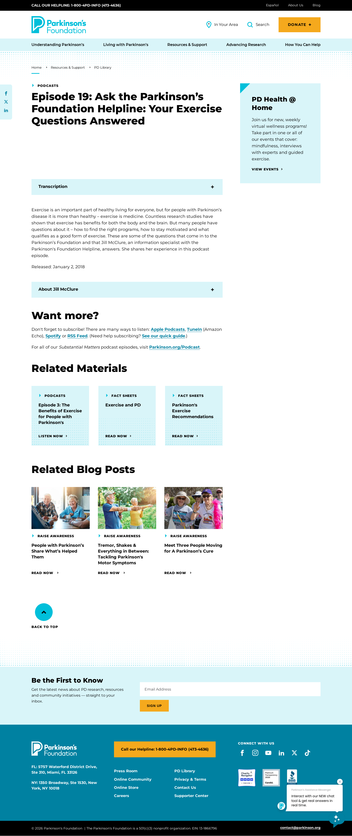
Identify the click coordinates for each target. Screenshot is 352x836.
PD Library (102, 67)
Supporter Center (191, 796)
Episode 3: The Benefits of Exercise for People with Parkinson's (60, 413)
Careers (121, 796)
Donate (297, 24)
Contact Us (185, 788)
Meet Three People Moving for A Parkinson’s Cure (193, 548)
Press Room (126, 771)
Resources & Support (68, 67)
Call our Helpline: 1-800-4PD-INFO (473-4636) (76, 5)
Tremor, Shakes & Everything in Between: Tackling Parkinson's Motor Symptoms (123, 554)
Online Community (133, 779)
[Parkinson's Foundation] (58, 24)
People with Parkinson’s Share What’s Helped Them (57, 551)
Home (36, 67)
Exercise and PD (123, 405)
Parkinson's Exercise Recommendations (193, 410)
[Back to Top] (44, 612)
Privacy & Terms (190, 779)
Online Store (126, 788)
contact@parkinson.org (300, 827)
